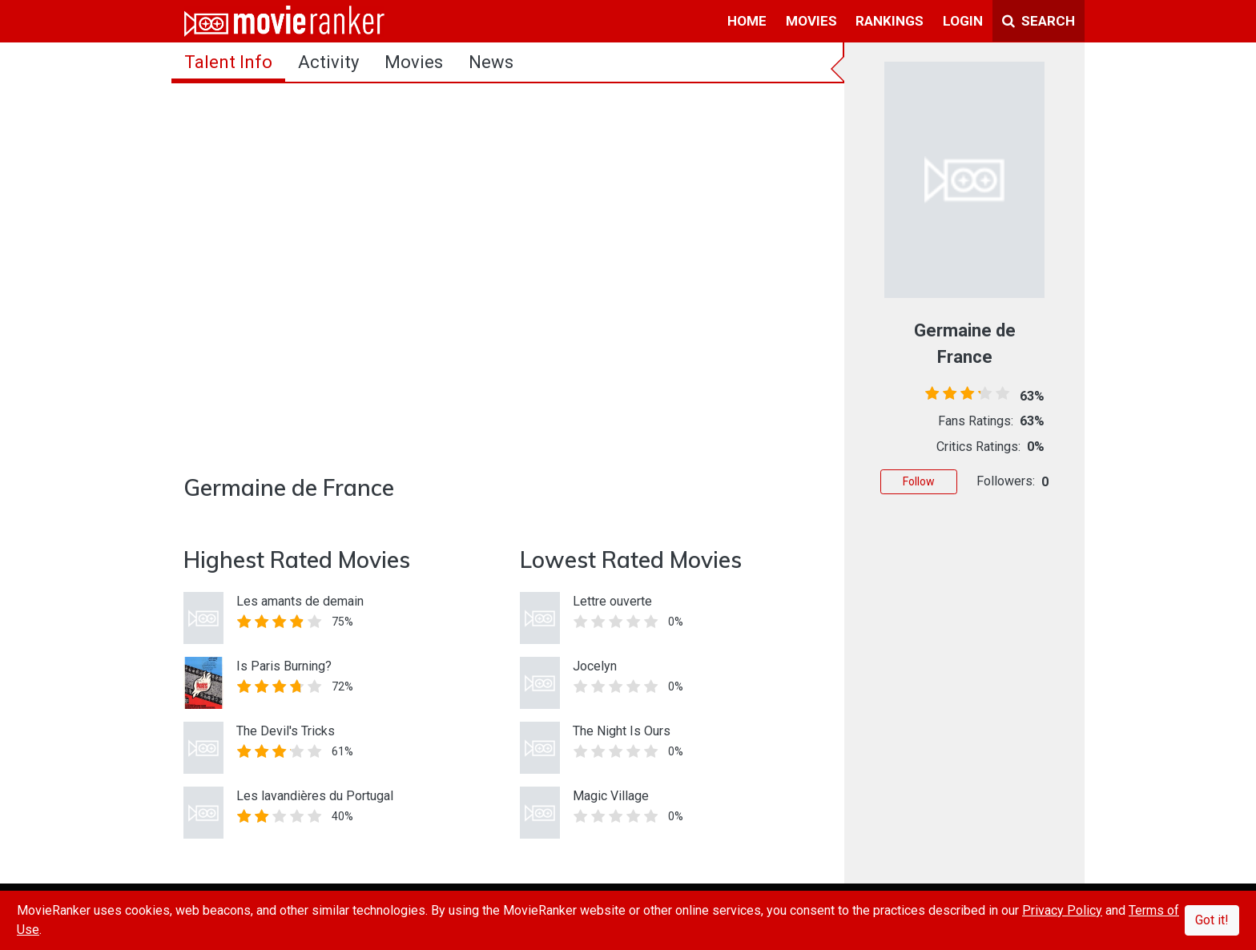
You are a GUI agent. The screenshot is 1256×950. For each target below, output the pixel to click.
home (747, 21)
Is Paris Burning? (284, 666)
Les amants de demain (300, 601)
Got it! (1212, 920)
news (491, 62)
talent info (228, 62)
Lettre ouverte (612, 601)
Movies (413, 62)
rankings (889, 21)
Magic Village (611, 795)
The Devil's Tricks (285, 731)
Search (1038, 21)
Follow (919, 481)
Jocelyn (595, 666)
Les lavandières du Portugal (314, 795)
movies (811, 21)
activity (328, 62)
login (963, 21)
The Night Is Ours (621, 731)
